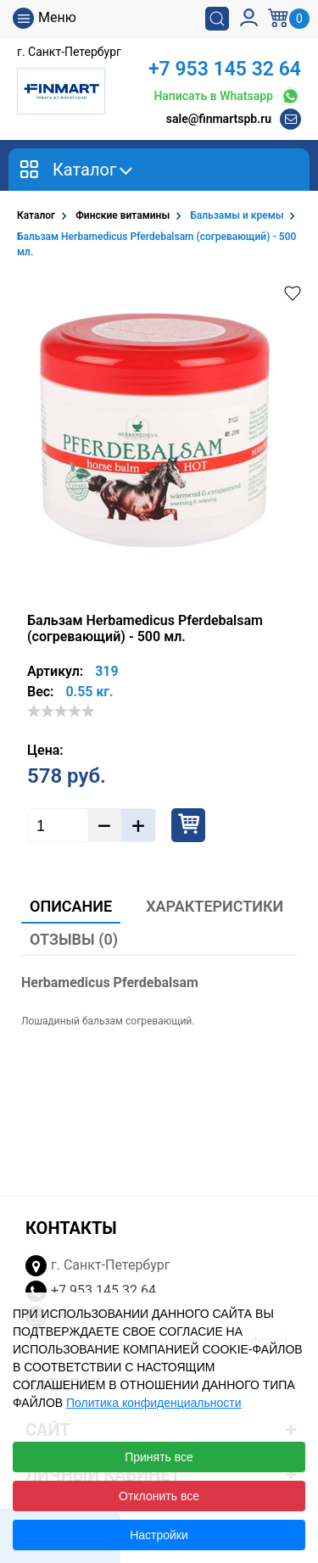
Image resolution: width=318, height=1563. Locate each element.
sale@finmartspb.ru (218, 119)
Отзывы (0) (74, 939)
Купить (188, 825)
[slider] (61, 710)
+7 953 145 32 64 (224, 69)
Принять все (159, 1457)
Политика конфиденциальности (154, 1402)
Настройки (159, 1535)
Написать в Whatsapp (227, 96)
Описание (71, 906)
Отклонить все (159, 1496)
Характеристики (214, 906)
